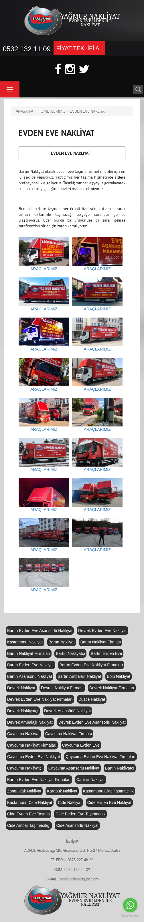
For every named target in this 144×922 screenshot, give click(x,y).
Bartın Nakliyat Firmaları (28, 653)
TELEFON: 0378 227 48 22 (72, 860)
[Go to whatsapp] (130, 905)
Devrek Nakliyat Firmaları (111, 688)
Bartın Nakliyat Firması (100, 642)
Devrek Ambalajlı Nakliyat (30, 722)
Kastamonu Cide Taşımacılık (108, 791)
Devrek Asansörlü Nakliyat (67, 710)
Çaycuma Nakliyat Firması (68, 733)
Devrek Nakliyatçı (22, 710)
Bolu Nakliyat (118, 676)
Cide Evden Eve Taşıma (28, 814)
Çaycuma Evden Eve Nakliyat (33, 756)
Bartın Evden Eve (106, 653)
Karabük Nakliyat (62, 791)
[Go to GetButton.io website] (130, 916)
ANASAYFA (24, 111)
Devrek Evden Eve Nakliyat (102, 630)
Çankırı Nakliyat (90, 779)
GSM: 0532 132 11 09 (72, 870)
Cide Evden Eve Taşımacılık (80, 814)
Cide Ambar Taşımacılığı (28, 825)
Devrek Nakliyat (21, 688)
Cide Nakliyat (69, 802)
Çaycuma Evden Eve (81, 745)
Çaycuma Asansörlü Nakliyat (73, 768)
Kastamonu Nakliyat (25, 642)
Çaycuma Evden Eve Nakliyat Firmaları (100, 756)
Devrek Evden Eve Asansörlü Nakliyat (92, 722)
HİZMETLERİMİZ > (53, 111)
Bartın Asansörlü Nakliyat (29, 676)
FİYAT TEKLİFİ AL (79, 48)
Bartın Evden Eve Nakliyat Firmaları (91, 665)
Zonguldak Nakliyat (24, 791)
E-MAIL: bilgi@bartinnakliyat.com (72, 879)
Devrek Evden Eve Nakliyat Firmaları (40, 699)
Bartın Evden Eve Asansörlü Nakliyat (39, 630)
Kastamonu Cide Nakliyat (29, 802)
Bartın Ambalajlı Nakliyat (79, 676)
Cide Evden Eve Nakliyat (109, 802)
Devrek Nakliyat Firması (62, 688)
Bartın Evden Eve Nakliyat (30, 665)
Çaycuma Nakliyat (23, 733)
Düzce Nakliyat (91, 699)
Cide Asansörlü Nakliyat (77, 825)
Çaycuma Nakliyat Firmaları (31, 745)
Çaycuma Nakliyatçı (25, 768)
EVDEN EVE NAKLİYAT (88, 111)
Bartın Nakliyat (62, 642)
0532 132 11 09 (27, 49)
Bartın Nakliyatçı (70, 653)
